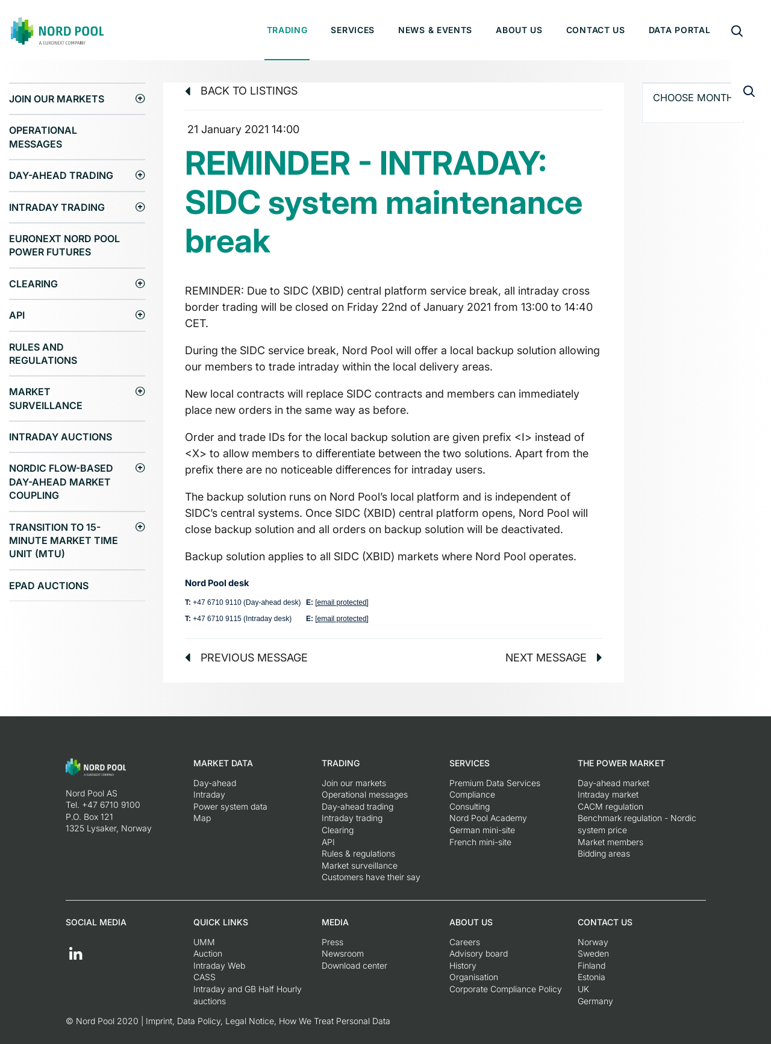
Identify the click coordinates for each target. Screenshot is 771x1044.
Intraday (209, 794)
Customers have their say (371, 877)
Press (332, 942)
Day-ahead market (613, 783)
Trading (287, 30)
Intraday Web (219, 965)
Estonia (591, 977)
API (17, 315)
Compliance (472, 794)
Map (202, 818)
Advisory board (478, 953)
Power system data (230, 806)
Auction (207, 953)
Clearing (33, 284)
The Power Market (621, 763)
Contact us (595, 30)
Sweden (593, 953)
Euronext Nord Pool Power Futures (64, 245)
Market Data (223, 763)
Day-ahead (214, 783)
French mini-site (480, 842)
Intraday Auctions (60, 437)
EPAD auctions (49, 586)
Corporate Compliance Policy (505, 989)
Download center (354, 965)
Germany (595, 1001)
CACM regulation (610, 806)
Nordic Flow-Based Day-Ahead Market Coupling (61, 481)
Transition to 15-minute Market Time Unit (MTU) (63, 540)
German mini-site (482, 830)
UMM (204, 942)
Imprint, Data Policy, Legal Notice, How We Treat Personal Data (268, 1021)
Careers (464, 942)
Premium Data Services (494, 783)
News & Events (435, 30)
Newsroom (343, 953)
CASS (204, 977)
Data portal (680, 30)
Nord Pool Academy (488, 818)
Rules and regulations (43, 353)
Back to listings (241, 90)
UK (583, 989)
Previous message (246, 657)
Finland (591, 965)
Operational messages (43, 136)
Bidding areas (604, 853)
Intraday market (608, 794)
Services (353, 30)
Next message (553, 657)
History (462, 965)
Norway (593, 942)
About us (519, 30)
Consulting (469, 806)
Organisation (473, 977)
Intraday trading (57, 207)
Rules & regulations (358, 853)
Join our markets (56, 99)
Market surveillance (46, 398)
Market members (610, 842)
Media (335, 922)
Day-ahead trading (61, 175)
